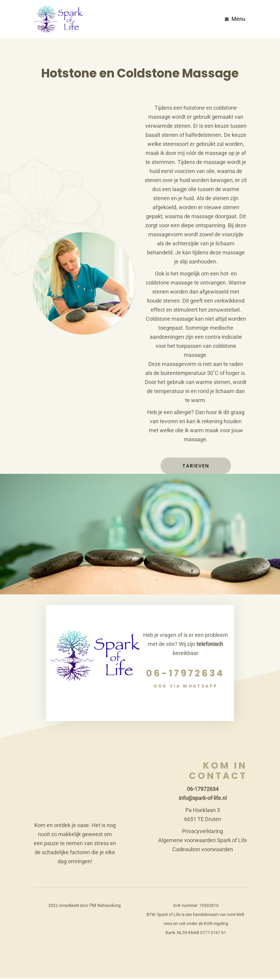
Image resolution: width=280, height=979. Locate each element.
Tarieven (195, 467)
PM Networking (104, 906)
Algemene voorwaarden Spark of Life (202, 841)
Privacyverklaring (202, 832)
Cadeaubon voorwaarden (202, 850)
